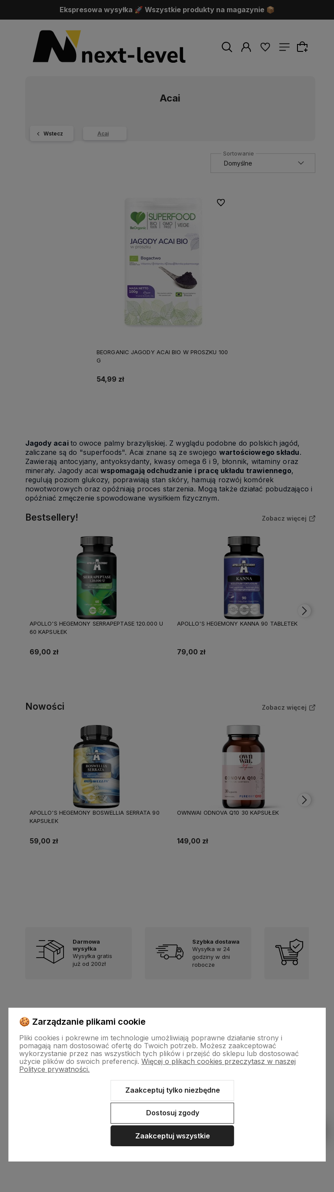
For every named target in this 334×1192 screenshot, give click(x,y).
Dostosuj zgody (172, 1112)
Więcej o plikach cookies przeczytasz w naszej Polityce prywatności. (157, 1065)
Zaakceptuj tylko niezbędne (172, 1090)
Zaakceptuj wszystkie (172, 1135)
